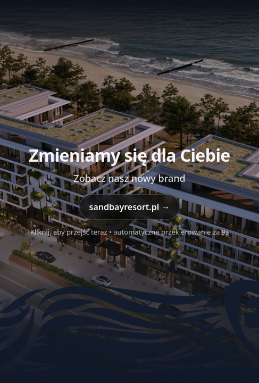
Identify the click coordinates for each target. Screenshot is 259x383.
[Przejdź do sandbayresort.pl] (129, 191)
